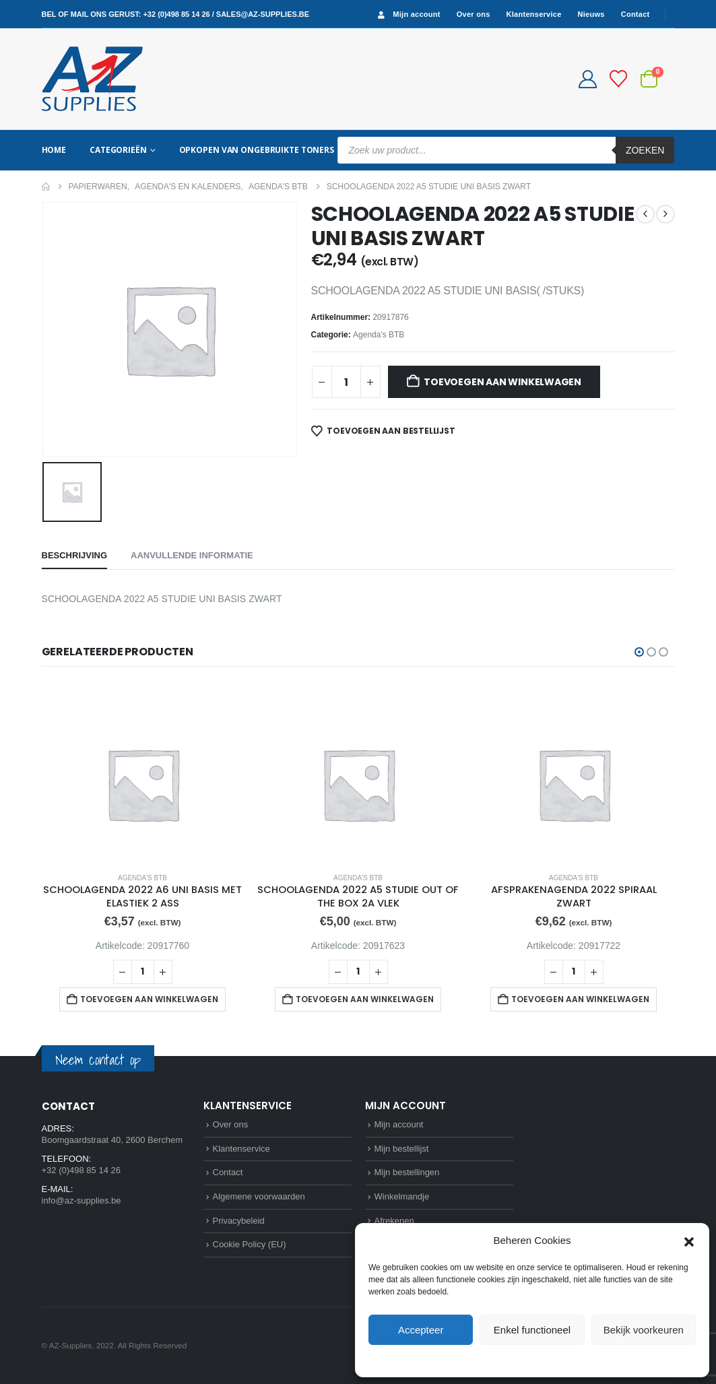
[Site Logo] (92, 78)
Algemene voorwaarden (259, 1196)
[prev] (645, 214)
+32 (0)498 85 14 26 (176, 14)
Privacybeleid (557, 1359)
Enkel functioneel (532, 1330)
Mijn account (407, 14)
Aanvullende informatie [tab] (192, 555)
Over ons (473, 14)
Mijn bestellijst (402, 1149)
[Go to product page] (143, 772)
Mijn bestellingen (407, 1172)
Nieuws (591, 14)
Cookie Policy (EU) (249, 1244)
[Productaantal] (346, 382)
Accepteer (421, 1330)
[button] (689, 1240)
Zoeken (645, 150)
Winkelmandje (402, 1196)
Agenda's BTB (378, 334)
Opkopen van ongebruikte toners (256, 150)
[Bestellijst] (618, 79)
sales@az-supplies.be (262, 14)
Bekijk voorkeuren (644, 1330)
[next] (665, 214)
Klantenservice (534, 14)
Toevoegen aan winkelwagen (502, 382)
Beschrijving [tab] (75, 555)
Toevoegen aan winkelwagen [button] (149, 999)
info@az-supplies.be (81, 1200)
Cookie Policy (501, 1359)
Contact (635, 14)
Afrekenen (394, 1221)
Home (54, 150)
